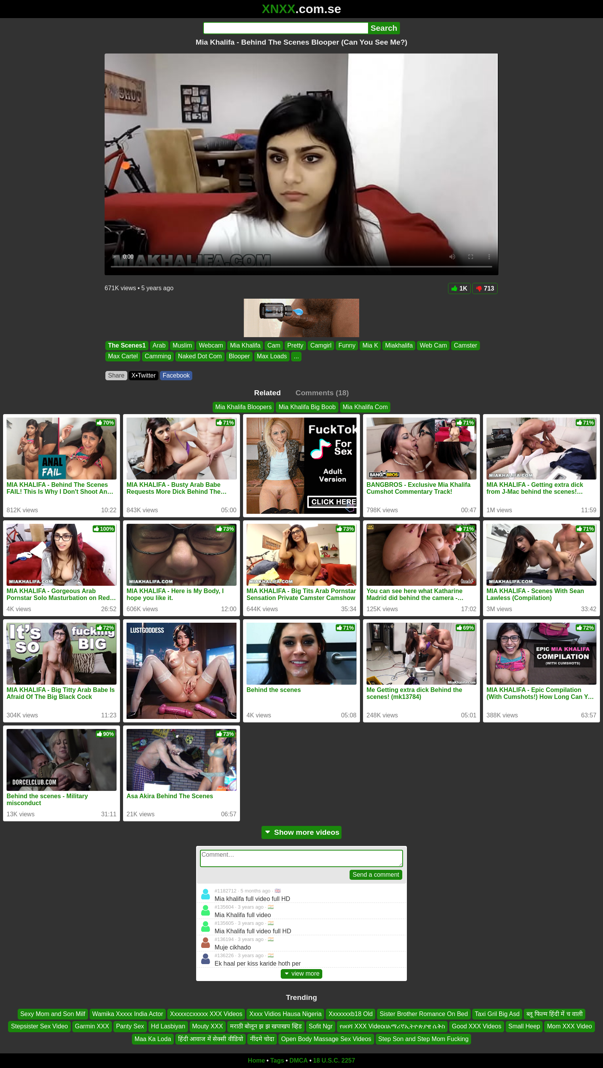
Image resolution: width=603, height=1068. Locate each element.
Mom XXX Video (569, 1026)
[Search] (285, 28)
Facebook (176, 375)
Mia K (370, 345)
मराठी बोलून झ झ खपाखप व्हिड (266, 1026)
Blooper (239, 356)
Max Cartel (123, 356)
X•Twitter (144, 375)
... (296, 356)
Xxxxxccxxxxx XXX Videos (206, 1014)
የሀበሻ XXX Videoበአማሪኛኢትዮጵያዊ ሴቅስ (392, 1026)
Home (256, 1060)
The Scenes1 (127, 345)
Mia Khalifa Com (365, 407)
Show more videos (302, 832)
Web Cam (433, 345)
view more (301, 973)
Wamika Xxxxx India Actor (127, 1014)
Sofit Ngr (321, 1026)
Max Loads (272, 356)
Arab (159, 345)
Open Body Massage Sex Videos (326, 1039)
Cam (273, 345)
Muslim (182, 345)
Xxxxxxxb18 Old (350, 1014)
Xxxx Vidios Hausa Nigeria (285, 1014)
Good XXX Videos (476, 1026)
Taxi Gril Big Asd (497, 1014)
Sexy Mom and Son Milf (52, 1014)
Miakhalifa (399, 345)
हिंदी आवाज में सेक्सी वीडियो (210, 1039)
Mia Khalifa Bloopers (243, 407)
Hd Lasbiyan (168, 1026)
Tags (277, 1060)
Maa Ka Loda (153, 1039)
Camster (465, 345)
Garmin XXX (92, 1026)
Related (267, 393)
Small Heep (524, 1026)
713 (485, 288)
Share (116, 375)
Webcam (211, 345)
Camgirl (320, 345)
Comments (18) (322, 393)
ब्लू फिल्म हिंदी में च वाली (554, 1014)
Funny (346, 345)
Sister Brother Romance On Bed (424, 1014)
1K (459, 288)
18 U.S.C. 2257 (334, 1060)
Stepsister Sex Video (39, 1026)
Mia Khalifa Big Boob (307, 407)
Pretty (295, 345)
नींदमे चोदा (262, 1039)
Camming (158, 356)
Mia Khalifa (245, 345)
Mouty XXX (207, 1026)
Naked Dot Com (200, 356)
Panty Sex (130, 1026)
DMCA (298, 1060)
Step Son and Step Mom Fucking (423, 1039)
